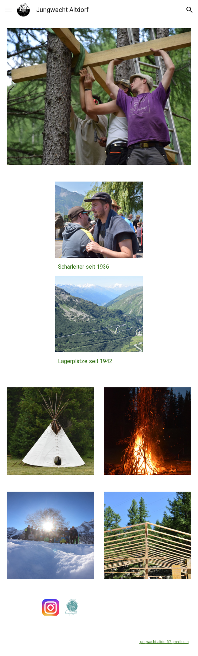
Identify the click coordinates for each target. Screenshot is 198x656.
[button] (8, 9)
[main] (99, 267)
